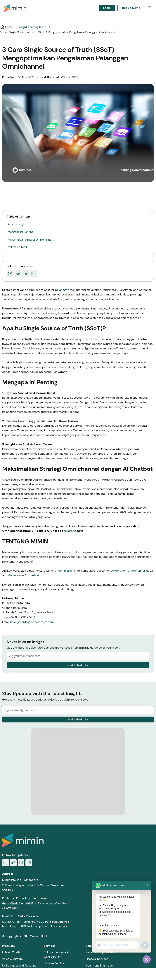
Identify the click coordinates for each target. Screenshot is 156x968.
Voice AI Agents (12, 959)
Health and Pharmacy (99, 965)
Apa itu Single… (17, 224)
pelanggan (62, 290)
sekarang (70, 531)
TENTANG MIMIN (18, 247)
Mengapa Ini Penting (20, 232)
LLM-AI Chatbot (12, 952)
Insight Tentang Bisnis (32, 27)
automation (118, 571)
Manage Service (54, 963)
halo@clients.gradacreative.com (32, 622)
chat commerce (62, 571)
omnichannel (136, 571)
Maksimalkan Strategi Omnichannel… (31, 239)
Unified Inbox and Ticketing (19, 965)
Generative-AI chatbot (23, 575)
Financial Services (97, 959)
